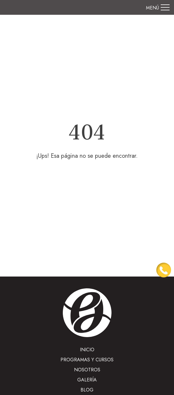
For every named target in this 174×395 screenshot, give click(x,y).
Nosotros (87, 369)
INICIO (87, 349)
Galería (87, 379)
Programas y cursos (87, 359)
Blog (87, 389)
